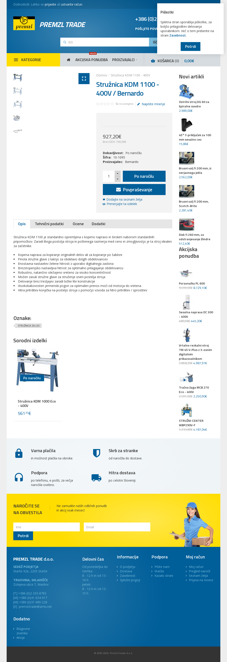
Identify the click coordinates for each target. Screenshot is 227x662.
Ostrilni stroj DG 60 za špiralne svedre (194, 104)
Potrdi (190, 46)
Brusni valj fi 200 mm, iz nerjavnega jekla (195, 170)
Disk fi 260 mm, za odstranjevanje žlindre (194, 236)
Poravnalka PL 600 (192, 283)
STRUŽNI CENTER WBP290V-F (191, 422)
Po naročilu (144, 176)
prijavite (50, 4)
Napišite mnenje (151, 104)
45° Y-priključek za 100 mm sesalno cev (195, 137)
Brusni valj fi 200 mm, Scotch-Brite (194, 203)
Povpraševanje (134, 189)
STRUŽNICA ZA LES (28, 325)
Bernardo (132, 162)
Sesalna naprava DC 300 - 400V (196, 314)
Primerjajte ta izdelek (122, 204)
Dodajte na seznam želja (124, 199)
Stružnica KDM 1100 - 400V (130, 75)
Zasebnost (177, 35)
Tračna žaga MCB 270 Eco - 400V (194, 389)
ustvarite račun (71, 4)
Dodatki (98, 224)
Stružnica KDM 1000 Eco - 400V (37, 403)
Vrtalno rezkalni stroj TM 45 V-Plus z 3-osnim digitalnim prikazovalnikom (195, 352)
